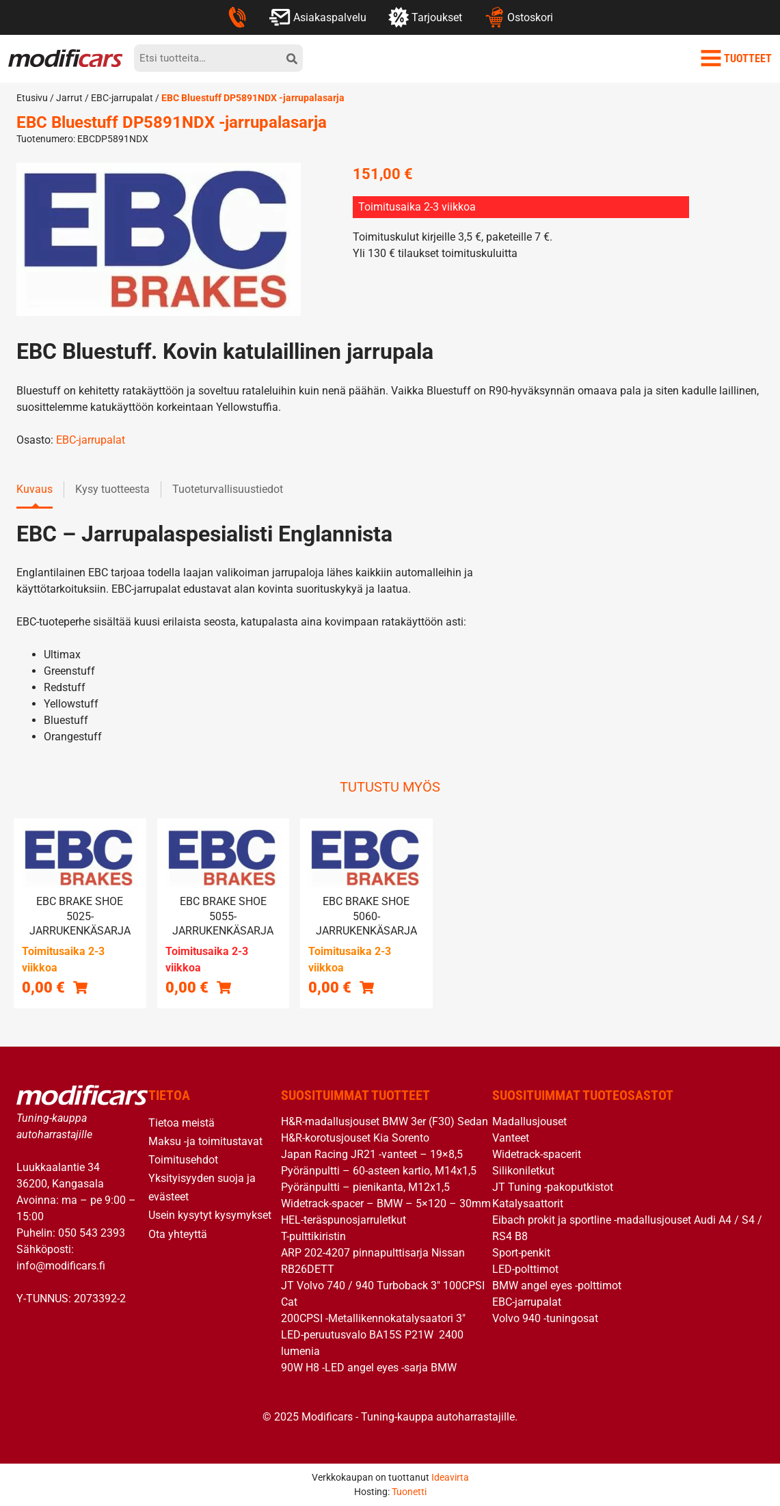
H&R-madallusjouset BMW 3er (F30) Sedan (384, 1121)
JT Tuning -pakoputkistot (552, 1187)
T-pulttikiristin (313, 1236)
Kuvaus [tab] (34, 489)
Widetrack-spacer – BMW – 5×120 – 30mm (386, 1203)
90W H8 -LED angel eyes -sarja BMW (369, 1367)
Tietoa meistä (181, 1122)
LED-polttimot (525, 1269)
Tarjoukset (425, 17)
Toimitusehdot (183, 1159)
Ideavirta (450, 1477)
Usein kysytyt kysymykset (209, 1215)
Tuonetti (409, 1491)
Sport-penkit (521, 1252)
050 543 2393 (91, 1232)
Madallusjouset (529, 1121)
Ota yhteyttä (177, 1234)
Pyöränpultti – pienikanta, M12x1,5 (365, 1187)
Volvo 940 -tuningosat (545, 1318)
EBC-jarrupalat (122, 97)
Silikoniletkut (523, 1170)
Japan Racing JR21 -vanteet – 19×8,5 (372, 1154)
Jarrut (69, 97)
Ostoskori (518, 17)
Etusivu (32, 97)
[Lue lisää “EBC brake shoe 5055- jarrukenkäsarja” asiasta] (224, 986)
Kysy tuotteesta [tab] (112, 489)
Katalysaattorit (527, 1203)
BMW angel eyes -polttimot (556, 1285)
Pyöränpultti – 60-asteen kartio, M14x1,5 (378, 1170)
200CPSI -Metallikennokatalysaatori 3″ (373, 1318)
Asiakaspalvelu (317, 17)
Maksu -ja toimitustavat (205, 1141)
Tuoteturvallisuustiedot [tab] (227, 489)
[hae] (292, 58)
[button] (80, 986)
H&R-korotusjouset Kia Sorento (355, 1137)
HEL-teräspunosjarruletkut (343, 1219)
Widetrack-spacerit (536, 1154)
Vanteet (510, 1137)
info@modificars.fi (60, 1265)
